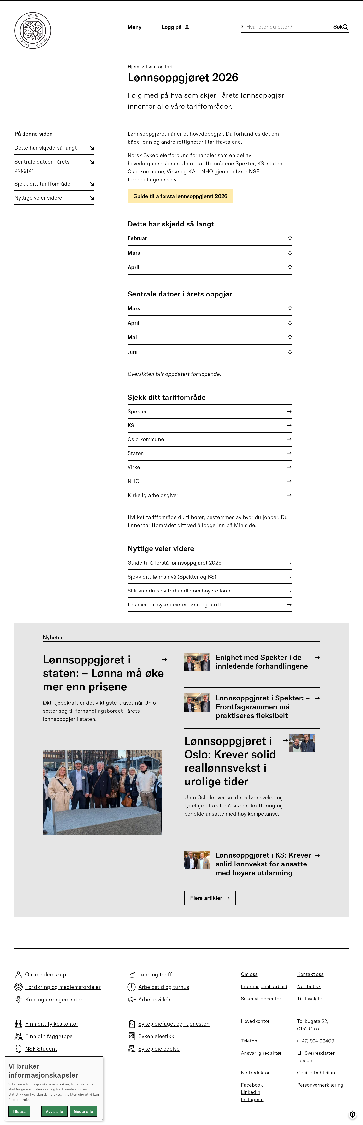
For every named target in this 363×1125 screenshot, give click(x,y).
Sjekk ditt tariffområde (42, 183)
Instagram (252, 1099)
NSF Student (41, 1048)
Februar (137, 238)
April (133, 267)
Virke (134, 467)
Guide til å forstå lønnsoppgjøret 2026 (180, 196)
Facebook (252, 1085)
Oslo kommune (146, 439)
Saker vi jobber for (261, 998)
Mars (134, 252)
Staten (136, 453)
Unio (187, 163)
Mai (132, 337)
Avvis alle (54, 1111)
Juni (133, 351)
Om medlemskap (45, 974)
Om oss (249, 974)
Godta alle (83, 1111)
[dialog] (54, 1088)
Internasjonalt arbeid (264, 986)
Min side (244, 525)
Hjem (133, 66)
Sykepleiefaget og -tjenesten (174, 1023)
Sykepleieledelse (159, 1048)
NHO (133, 481)
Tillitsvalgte (309, 998)
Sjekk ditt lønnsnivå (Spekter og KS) (172, 576)
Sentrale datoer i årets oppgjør (42, 165)
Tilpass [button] (19, 1111)
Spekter (137, 411)
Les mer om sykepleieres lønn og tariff (174, 604)
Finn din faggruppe (49, 1036)
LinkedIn (250, 1092)
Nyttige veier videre (38, 197)
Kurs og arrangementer (53, 999)
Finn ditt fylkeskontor (51, 1023)
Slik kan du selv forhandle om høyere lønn (179, 590)
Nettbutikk (309, 986)
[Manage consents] (352, 1114)
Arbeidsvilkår (154, 999)
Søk (340, 26)
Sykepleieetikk (156, 1036)
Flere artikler (206, 897)
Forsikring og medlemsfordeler (63, 986)
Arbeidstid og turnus (163, 986)
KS (131, 425)
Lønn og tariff (161, 66)
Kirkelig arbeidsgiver (153, 495)
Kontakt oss (310, 974)
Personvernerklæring (320, 1085)
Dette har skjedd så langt (45, 147)
